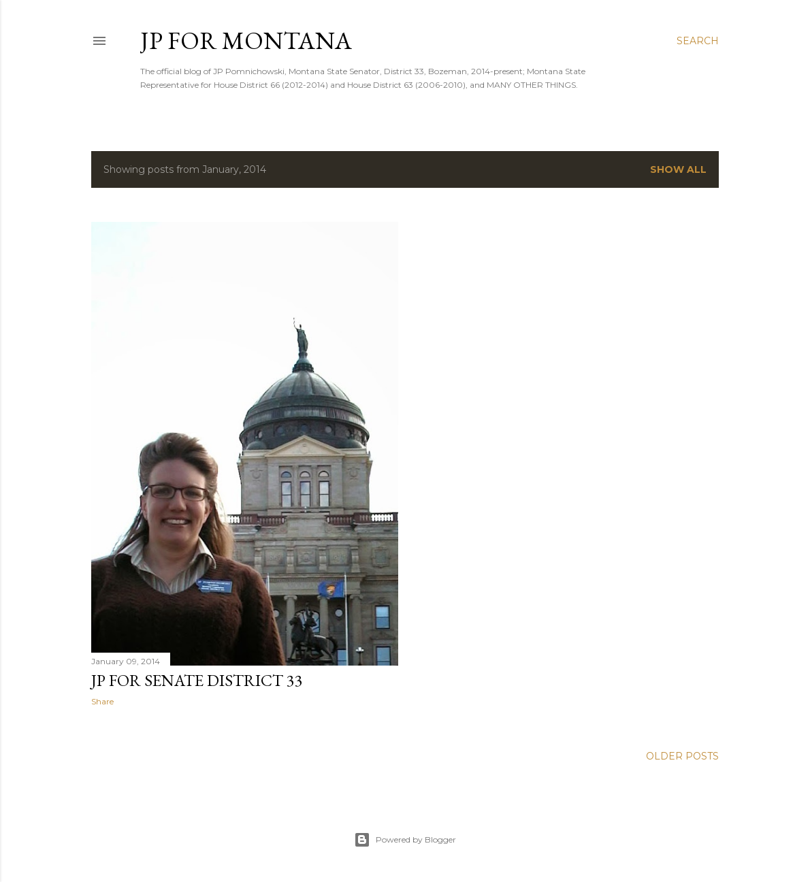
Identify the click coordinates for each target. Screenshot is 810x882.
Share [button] (102, 701)
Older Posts (682, 756)
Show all (678, 169)
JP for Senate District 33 (197, 680)
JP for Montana (246, 40)
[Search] (698, 40)
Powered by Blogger (405, 840)
